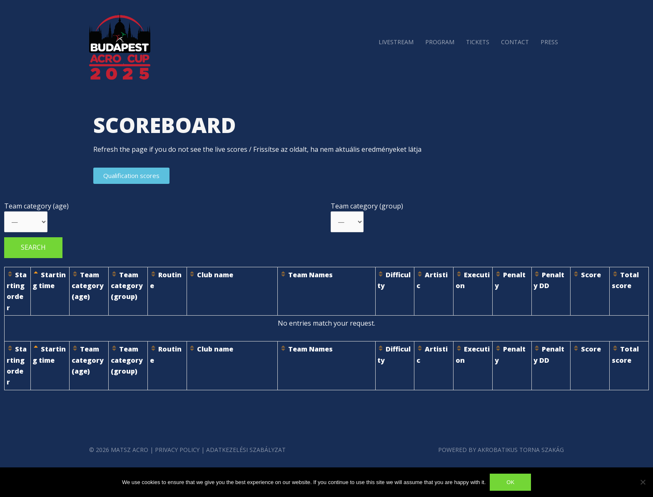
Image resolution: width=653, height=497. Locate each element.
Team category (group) (367, 206)
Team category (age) (36, 206)
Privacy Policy (177, 450)
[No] (642, 482)
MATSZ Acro (129, 450)
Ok (510, 482)
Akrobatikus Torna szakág (520, 450)
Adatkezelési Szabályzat (247, 450)
